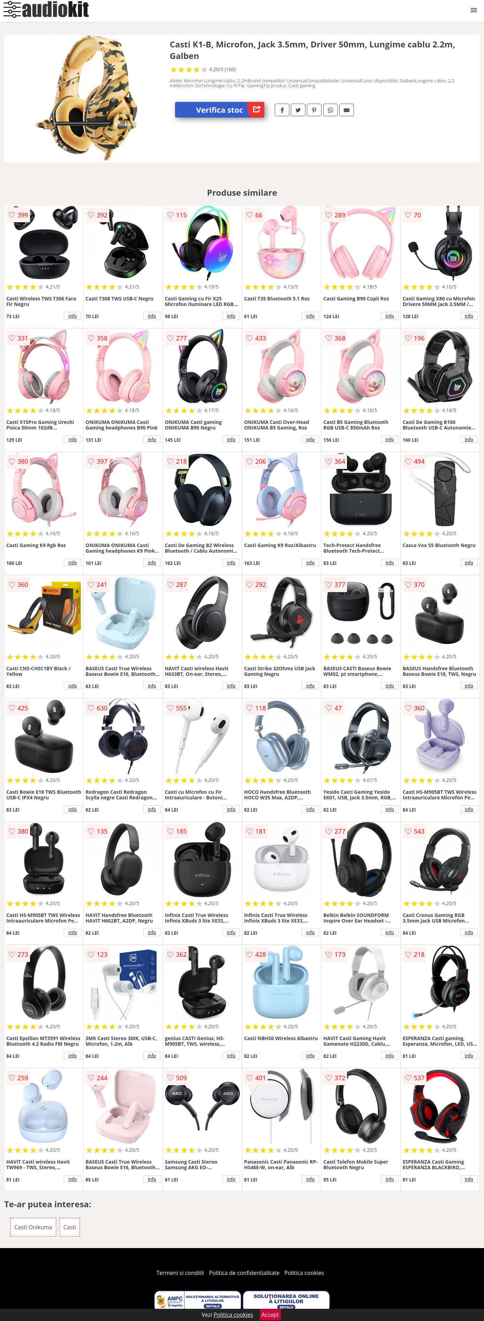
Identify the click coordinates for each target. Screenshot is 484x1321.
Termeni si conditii (180, 1273)
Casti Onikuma (33, 1227)
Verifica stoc (230, 110)
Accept (270, 1315)
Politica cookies (304, 1273)
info (72, 316)
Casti (69, 1227)
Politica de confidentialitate (244, 1273)
